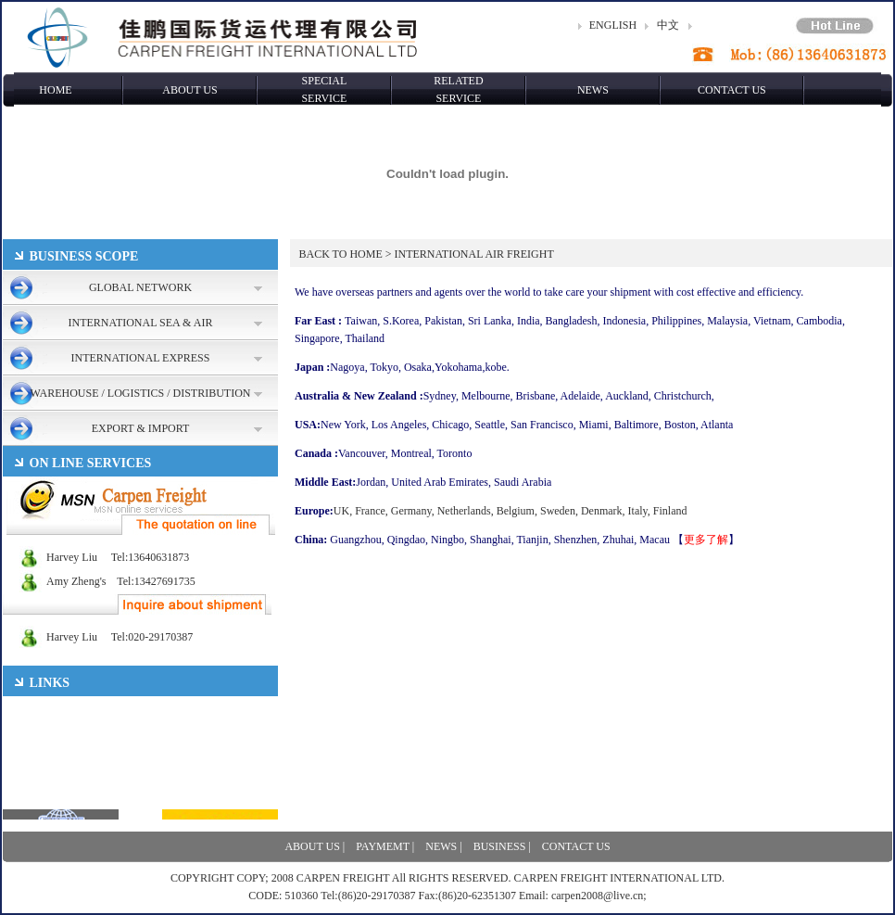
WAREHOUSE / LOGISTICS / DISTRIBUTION (141, 393)
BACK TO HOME (341, 254)
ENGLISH (613, 25)
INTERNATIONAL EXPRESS (140, 357)
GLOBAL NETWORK (140, 287)
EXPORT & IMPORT (141, 428)
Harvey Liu (50, 557)
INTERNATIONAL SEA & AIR (141, 322)
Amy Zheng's (55, 581)
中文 (668, 25)
